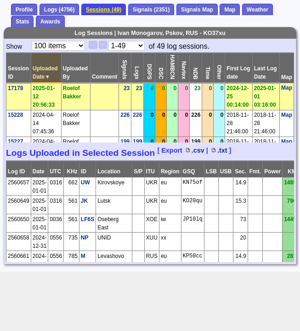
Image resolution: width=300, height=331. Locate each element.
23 (127, 88)
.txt (219, 150)
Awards (50, 21)
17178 (15, 88)
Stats (22, 21)
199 (125, 141)
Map (229, 9)
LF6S (87, 219)
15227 (15, 141)
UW (85, 182)
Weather (257, 9)
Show (14, 46)
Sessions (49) (103, 9)
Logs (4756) (59, 9)
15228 (15, 115)
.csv (195, 150)
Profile (24, 9)
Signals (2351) (151, 9)
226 (125, 115)
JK (84, 201)
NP (85, 237)
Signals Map (197, 9)
